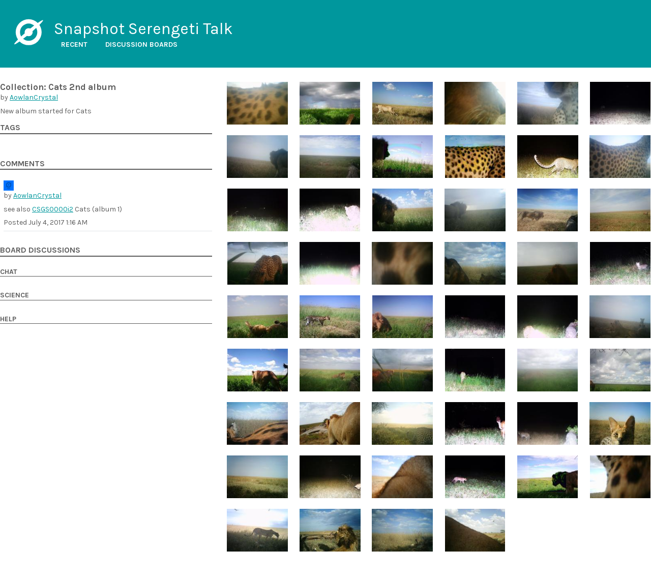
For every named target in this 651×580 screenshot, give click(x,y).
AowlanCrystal (34, 97)
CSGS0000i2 (52, 209)
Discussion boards (141, 44)
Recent (74, 44)
